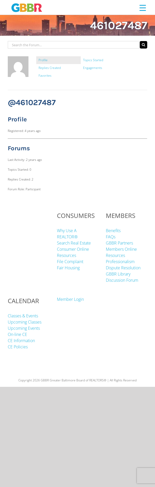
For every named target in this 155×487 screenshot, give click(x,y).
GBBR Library (118, 274)
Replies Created (50, 68)
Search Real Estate (74, 243)
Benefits (113, 230)
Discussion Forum (122, 280)
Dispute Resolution (123, 268)
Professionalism (120, 261)
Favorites (45, 75)
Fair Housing (68, 268)
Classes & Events (23, 316)
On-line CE (17, 334)
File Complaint (70, 261)
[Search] (143, 45)
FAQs (110, 237)
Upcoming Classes (24, 322)
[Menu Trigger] (142, 7)
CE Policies (18, 347)
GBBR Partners (119, 243)
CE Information (21, 340)
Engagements (92, 68)
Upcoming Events (24, 328)
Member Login (70, 299)
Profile (43, 60)
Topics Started (93, 60)
